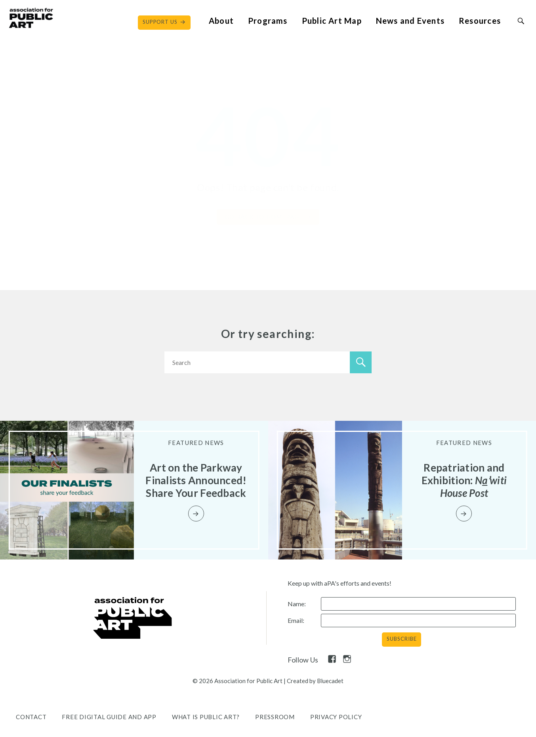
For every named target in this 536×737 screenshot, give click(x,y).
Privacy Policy (336, 716)
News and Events (410, 20)
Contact (31, 716)
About (221, 20)
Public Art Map (332, 20)
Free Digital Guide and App (109, 716)
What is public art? (206, 716)
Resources (480, 20)
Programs (268, 20)
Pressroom (275, 716)
